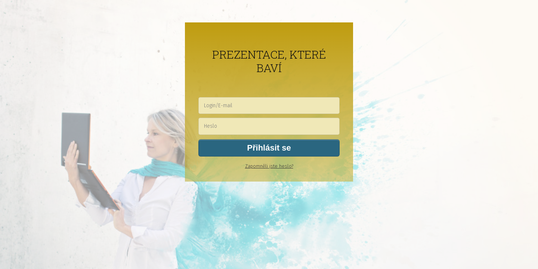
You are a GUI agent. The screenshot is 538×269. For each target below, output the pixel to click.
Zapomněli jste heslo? (269, 166)
